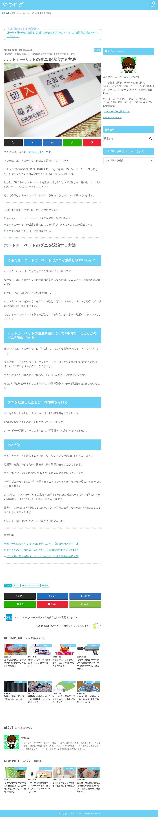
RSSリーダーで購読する (116, 111)
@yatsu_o (34, 151)
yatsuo (25, 738)
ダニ (18, 585)
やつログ (13, 4)
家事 (9, 585)
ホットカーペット (32, 585)
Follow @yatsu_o (112, 117)
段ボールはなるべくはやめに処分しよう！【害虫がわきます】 (41, 543)
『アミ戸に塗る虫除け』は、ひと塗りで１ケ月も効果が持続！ (41, 556)
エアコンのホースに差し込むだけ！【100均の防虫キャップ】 (40, 549)
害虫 (46, 585)
